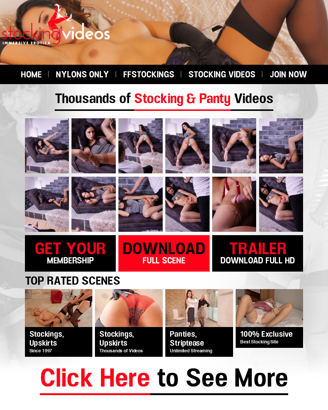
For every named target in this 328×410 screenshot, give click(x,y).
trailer (257, 252)
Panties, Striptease (187, 339)
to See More (164, 380)
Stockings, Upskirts (46, 339)
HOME (31, 74)
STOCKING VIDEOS (221, 74)
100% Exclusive (266, 334)
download (163, 252)
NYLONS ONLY (82, 74)
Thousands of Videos (164, 99)
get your (70, 252)
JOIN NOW (288, 74)
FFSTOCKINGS (148, 74)
